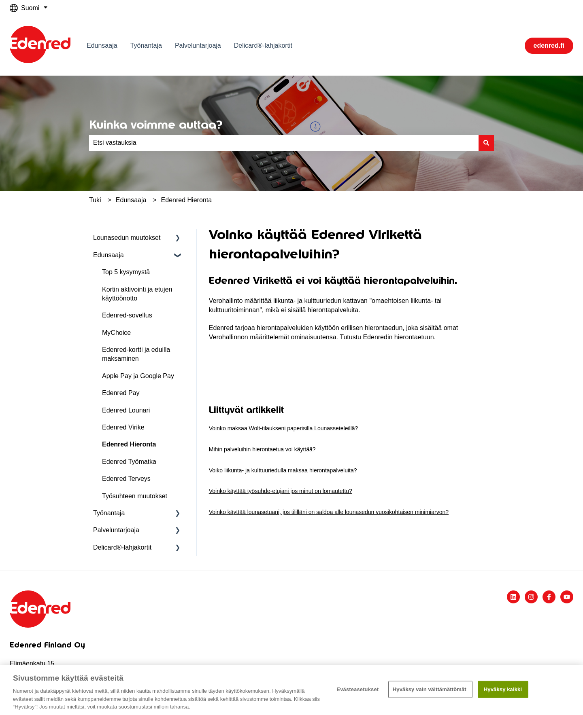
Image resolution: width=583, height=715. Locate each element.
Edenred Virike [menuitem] (123, 427)
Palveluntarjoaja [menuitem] (116, 530)
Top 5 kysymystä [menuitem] (126, 272)
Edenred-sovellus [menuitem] (127, 315)
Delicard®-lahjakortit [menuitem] (122, 547)
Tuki (95, 200)
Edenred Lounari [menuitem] (126, 410)
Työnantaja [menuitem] (109, 513)
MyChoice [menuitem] (116, 332)
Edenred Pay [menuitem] (121, 392)
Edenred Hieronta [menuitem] (129, 444)
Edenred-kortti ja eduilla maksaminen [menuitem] (136, 354)
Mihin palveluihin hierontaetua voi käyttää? (262, 449)
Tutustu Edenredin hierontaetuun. (388, 337)
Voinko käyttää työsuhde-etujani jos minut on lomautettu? (280, 491)
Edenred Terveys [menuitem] (126, 478)
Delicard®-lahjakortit (263, 45)
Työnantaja (146, 45)
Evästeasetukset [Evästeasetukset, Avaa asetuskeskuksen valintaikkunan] (357, 689)
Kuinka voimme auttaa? (155, 124)
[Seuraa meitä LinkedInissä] (513, 596)
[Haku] (486, 142)
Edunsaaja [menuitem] (108, 255)
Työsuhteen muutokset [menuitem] (134, 496)
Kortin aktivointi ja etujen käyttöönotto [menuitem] (137, 294)
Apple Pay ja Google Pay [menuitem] (138, 375)
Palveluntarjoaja (198, 45)
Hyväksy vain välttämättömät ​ (430, 689)
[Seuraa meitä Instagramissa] (531, 596)
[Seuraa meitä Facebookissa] (549, 596)
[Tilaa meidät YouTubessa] (566, 596)
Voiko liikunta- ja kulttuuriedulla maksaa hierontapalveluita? (283, 470)
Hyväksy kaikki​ (503, 689)
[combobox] (284, 142)
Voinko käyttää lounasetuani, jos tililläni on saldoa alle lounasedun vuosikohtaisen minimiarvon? (329, 512)
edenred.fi (549, 45)
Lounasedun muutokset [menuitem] (126, 237)
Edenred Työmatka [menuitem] (129, 461)
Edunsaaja (102, 45)
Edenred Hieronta (186, 200)
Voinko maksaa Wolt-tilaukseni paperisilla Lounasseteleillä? (283, 428)
